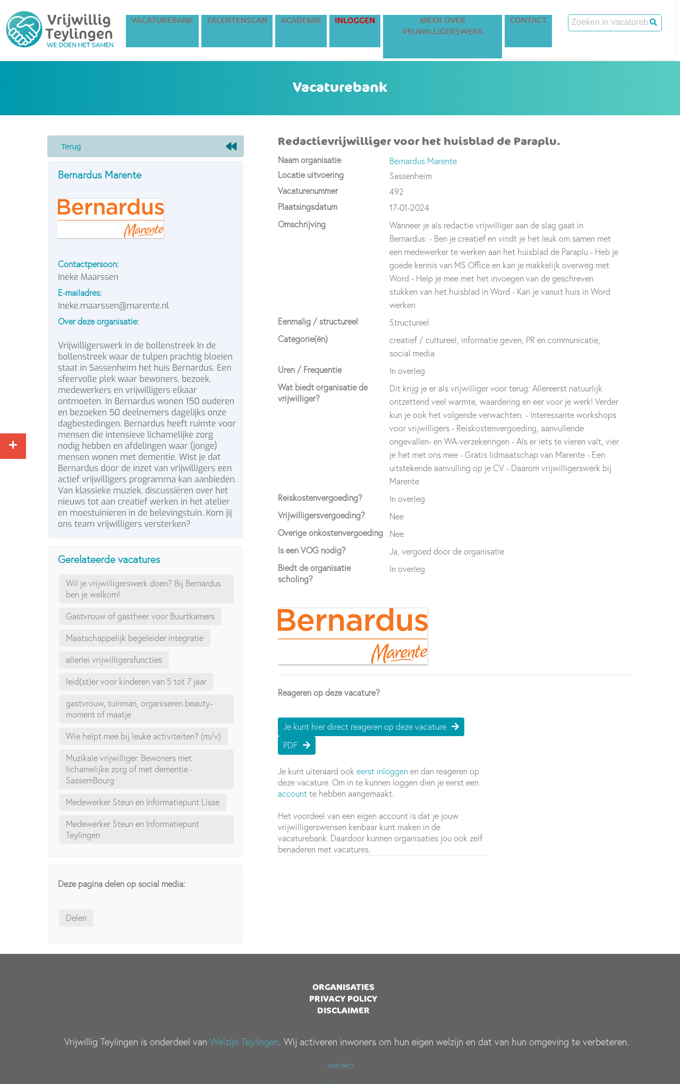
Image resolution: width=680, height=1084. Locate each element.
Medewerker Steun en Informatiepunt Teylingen (132, 829)
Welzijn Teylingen (244, 1042)
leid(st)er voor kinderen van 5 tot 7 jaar (136, 681)
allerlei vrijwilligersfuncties (114, 659)
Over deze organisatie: (98, 321)
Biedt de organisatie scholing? (314, 573)
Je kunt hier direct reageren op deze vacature (364, 726)
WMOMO (340, 1066)
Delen (76, 917)
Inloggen (359, 22)
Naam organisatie (309, 160)
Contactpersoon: (88, 264)
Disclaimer (343, 1010)
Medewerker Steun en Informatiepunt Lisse (142, 802)
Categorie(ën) (303, 339)
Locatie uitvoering (311, 174)
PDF (290, 745)
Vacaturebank (167, 22)
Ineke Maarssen (88, 277)
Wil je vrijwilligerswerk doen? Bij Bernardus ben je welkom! (143, 589)
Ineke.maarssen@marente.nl (113, 305)
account (292, 793)
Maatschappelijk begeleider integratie (134, 638)
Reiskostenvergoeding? (320, 497)
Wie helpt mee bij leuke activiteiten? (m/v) (143, 736)
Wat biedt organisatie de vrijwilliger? (323, 393)
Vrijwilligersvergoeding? (321, 515)
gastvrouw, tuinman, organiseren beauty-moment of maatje (139, 709)
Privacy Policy (343, 998)
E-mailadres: (80, 292)
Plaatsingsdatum (307, 206)
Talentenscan (242, 22)
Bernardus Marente (99, 174)
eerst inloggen (382, 771)
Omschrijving (302, 224)
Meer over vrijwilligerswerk (447, 27)
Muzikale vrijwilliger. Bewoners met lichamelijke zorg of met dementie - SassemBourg (129, 769)
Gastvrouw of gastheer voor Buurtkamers (140, 616)
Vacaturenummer (308, 190)
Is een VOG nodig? (312, 550)
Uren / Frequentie (310, 369)
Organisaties (343, 987)
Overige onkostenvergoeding (330, 532)
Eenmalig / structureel (318, 321)
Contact (533, 22)
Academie (305, 22)
